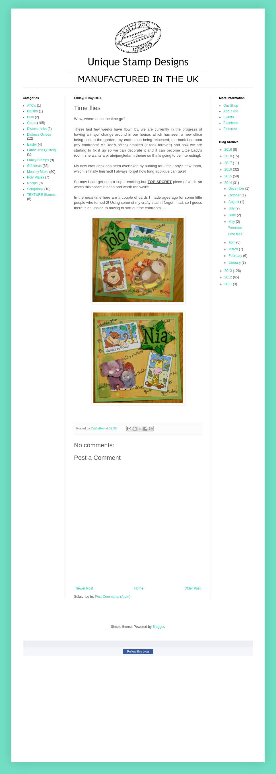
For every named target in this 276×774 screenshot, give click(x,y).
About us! (230, 111)
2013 (228, 271)
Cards (31, 123)
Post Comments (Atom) (112, 597)
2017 (228, 163)
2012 (228, 277)
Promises (235, 228)
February (235, 256)
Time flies (235, 234)
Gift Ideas (34, 166)
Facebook (230, 123)
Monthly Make (37, 172)
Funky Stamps (38, 160)
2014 (228, 183)
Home (138, 588)
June (232, 215)
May (232, 222)
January (235, 263)
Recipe (32, 183)
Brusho (32, 111)
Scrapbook (35, 189)
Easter (32, 144)
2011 (228, 284)
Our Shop (230, 106)
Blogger (158, 627)
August (234, 202)
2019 (228, 150)
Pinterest (230, 129)
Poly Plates (35, 177)
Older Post (192, 588)
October (235, 195)
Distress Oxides (39, 135)
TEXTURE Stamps (41, 195)
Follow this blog (138, 651)
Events (228, 117)
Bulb (30, 117)
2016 (228, 169)
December (236, 188)
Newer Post (84, 588)
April (232, 242)
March (233, 249)
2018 (228, 156)
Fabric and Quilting (41, 150)
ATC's (31, 106)
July (232, 208)
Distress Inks (37, 129)
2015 (228, 176)
